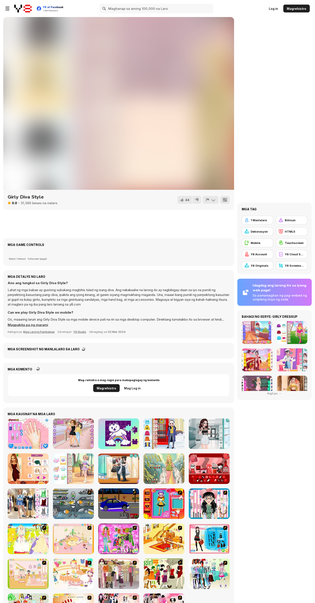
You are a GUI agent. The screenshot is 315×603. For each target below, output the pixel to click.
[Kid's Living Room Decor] (164, 539)
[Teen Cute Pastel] (73, 468)
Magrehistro (296, 8)
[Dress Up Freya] (164, 468)
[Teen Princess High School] (209, 433)
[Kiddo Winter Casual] (164, 433)
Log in (273, 8)
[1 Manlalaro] (257, 220)
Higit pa (274, 393)
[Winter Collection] (209, 573)
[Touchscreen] (291, 242)
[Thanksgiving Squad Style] (28, 468)
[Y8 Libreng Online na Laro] (23, 8)
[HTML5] (291, 231)
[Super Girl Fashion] (164, 573)
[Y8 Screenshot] (291, 265)
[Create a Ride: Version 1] (118, 503)
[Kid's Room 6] (28, 573)
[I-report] (211, 200)
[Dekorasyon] (257, 231)
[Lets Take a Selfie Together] (73, 433)
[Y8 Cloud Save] (291, 254)
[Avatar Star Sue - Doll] (164, 503)
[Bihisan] (291, 220)
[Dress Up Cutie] (209, 503)
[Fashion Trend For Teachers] (118, 573)
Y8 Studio (79, 331)
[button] (28, 325)
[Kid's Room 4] (73, 539)
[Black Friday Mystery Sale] (28, 503)
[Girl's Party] (73, 573)
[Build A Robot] (73, 503)
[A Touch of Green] (118, 539)
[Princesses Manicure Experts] (28, 433)
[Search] (104, 8)
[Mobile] (257, 242)
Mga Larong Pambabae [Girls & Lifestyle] (39, 331)
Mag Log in (132, 388)
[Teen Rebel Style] (118, 468)
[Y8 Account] (257, 254)
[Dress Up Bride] (28, 539)
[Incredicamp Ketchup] (209, 468)
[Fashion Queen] (209, 539)
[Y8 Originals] (257, 265)
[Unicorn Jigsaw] (118, 433)
